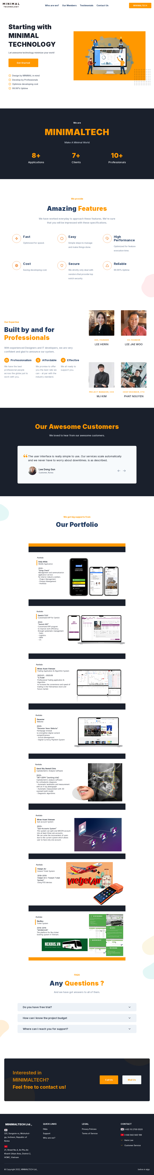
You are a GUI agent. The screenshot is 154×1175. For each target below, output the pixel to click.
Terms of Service (90, 1133)
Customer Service (131, 1145)
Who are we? (49, 1138)
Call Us (109, 1079)
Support (46, 1133)
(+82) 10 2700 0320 (132, 1129)
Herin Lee (127, 1140)
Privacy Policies (89, 1129)
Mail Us (132, 1079)
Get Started (23, 63)
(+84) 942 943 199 (131, 1134)
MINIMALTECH (140, 5)
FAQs (45, 1129)
